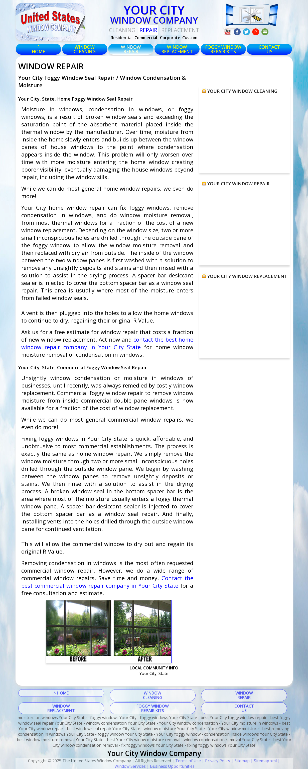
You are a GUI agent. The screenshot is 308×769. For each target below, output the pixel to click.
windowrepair (131, 49)
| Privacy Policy (215, 760)
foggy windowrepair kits (223, 49)
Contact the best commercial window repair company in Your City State (107, 581)
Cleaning (122, 30)
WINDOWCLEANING (152, 695)
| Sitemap (240, 760)
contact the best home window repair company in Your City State (107, 343)
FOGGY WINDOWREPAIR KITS (152, 708)
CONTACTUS (269, 49)
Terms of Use (188, 760)
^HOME (38, 49)
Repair (148, 30)
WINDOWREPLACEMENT (61, 708)
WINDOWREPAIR (244, 695)
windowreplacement (177, 49)
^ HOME (61, 693)
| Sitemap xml (263, 760)
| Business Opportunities (170, 766)
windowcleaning (85, 49)
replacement (180, 30)
